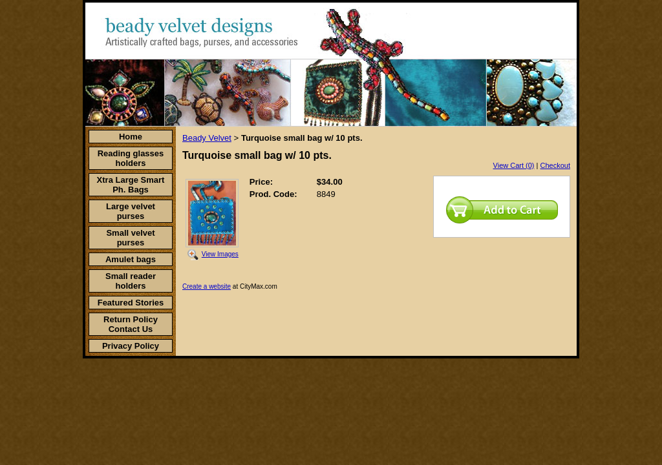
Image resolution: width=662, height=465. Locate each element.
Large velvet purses (130, 211)
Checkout (555, 165)
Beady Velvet (206, 138)
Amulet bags (130, 259)
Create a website (206, 286)
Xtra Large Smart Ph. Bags (131, 184)
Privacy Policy (130, 346)
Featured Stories (131, 302)
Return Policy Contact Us (130, 324)
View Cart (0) (514, 165)
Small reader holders (130, 281)
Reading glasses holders (131, 158)
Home (130, 136)
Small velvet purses (130, 237)
